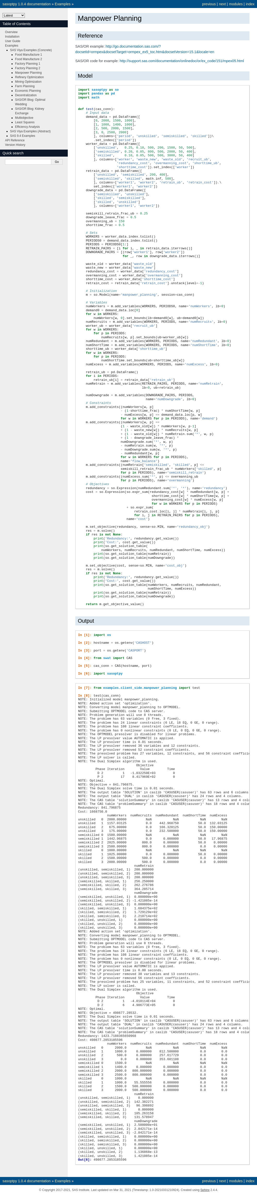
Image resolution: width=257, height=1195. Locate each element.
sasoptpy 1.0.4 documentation (27, 4)
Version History (15, 145)
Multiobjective (24, 118)
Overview (11, 32)
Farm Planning (25, 86)
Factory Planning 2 (27, 68)
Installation (12, 36)
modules (235, 4)
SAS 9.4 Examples (22, 136)
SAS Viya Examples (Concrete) (31, 50)
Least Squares (24, 122)
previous (209, 4)
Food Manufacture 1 (28, 54)
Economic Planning (28, 90)
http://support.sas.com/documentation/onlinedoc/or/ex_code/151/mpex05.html (182, 61)
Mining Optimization (28, 81)
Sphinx (205, 1190)
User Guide (12, 41)
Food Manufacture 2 (28, 59)
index (250, 4)
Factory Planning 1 (27, 63)
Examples (63, 4)
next (222, 4)
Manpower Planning (28, 72)
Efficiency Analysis (27, 127)
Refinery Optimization (29, 77)
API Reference (15, 140)
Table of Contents (17, 24)
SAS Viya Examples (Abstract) (30, 131)
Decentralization (26, 95)
